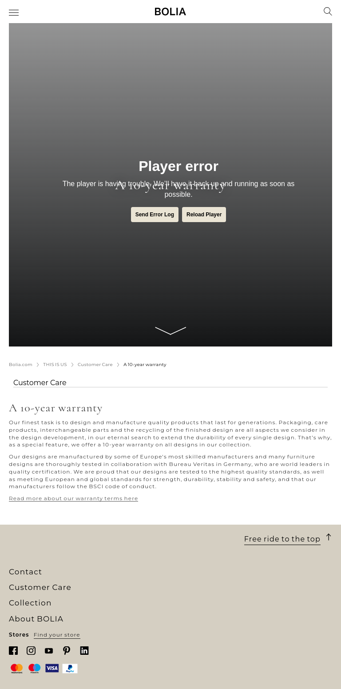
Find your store (57, 634)
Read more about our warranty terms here (73, 498)
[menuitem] (14, 12)
